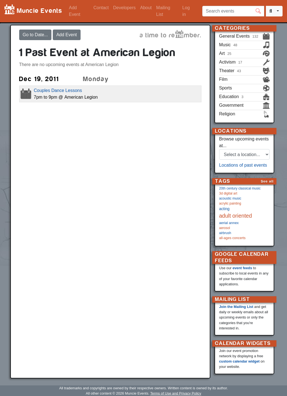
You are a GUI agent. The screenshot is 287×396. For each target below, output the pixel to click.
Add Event (74, 11)
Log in (186, 11)
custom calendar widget (239, 361)
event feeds (242, 268)
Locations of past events (243, 165)
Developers (124, 7)
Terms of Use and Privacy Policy (175, 393)
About (146, 7)
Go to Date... (35, 34)
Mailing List (163, 11)
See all (267, 181)
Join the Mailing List (236, 307)
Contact (101, 7)
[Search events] (233, 11)
